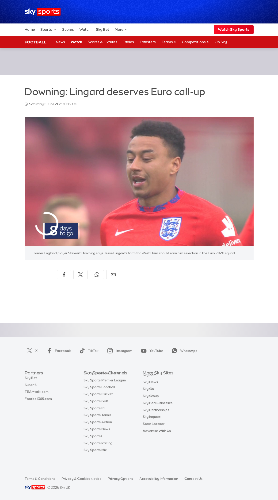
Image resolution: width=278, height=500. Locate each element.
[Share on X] (80, 274)
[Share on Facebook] (64, 274)
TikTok (88, 351)
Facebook (58, 351)
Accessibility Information (158, 478)
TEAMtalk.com (37, 394)
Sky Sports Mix (95, 457)
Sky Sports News (97, 436)
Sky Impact (151, 422)
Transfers (148, 42)
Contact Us (193, 478)
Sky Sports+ (93, 443)
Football (35, 42)
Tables (128, 42)
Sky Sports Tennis (97, 422)
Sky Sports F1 (94, 415)
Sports (48, 29)
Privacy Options (120, 478)
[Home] (43, 12)
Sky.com (149, 380)
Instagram (118, 351)
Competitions (195, 42)
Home (30, 29)
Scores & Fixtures (102, 42)
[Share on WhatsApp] (97, 274)
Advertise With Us (157, 436)
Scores (68, 29)
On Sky (221, 42)
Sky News (150, 387)
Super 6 (31, 387)
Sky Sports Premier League (105, 387)
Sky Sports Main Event (101, 380)
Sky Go (148, 394)
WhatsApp (184, 351)
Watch (85, 29)
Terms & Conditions (40, 478)
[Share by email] (113, 274)
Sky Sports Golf (96, 408)
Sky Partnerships (156, 415)
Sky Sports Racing (98, 450)
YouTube (151, 351)
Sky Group (151, 401)
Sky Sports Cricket (98, 401)
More (121, 29)
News (60, 42)
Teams (169, 42)
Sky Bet (102, 29)
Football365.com (38, 401)
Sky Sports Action (98, 429)
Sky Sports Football (99, 394)
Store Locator (153, 429)
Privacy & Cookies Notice (81, 478)
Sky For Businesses (157, 408)
